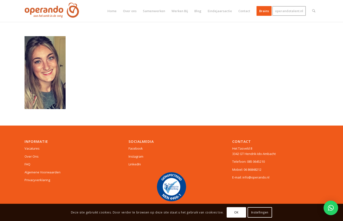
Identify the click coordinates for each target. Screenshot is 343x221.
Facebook (136, 148)
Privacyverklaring (37, 180)
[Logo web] (52, 11)
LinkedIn (135, 164)
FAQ (27, 164)
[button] (331, 208)
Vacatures (32, 148)
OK (236, 212)
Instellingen (259, 212)
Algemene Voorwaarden (42, 172)
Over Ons (32, 156)
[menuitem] (112, 11)
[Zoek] (313, 11)
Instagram (136, 156)
